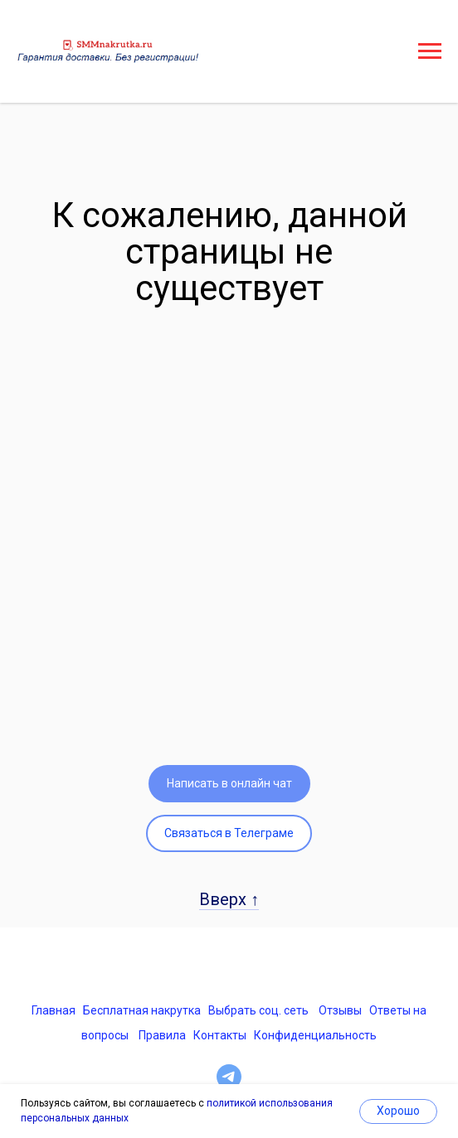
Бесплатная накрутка (142, 1010)
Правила (162, 1035)
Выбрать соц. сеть (258, 1010)
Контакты (219, 1035)
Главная (54, 1010)
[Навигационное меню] (429, 51)
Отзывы (340, 1010)
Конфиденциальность (315, 1035)
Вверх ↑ (229, 899)
